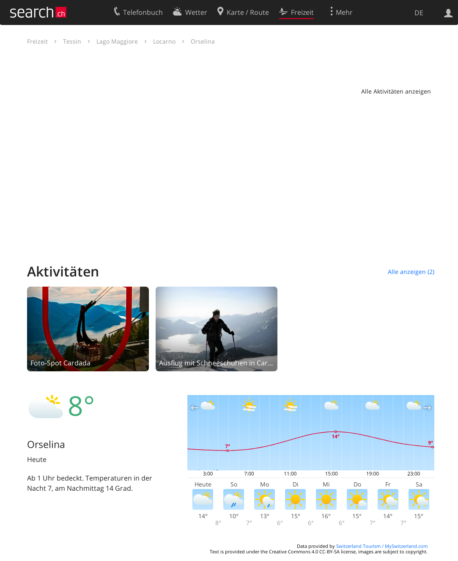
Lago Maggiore (117, 41)
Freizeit (37, 41)
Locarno (164, 41)
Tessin (72, 41)
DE (418, 12)
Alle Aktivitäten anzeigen (396, 91)
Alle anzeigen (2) (411, 272)
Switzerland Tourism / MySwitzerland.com (382, 546)
